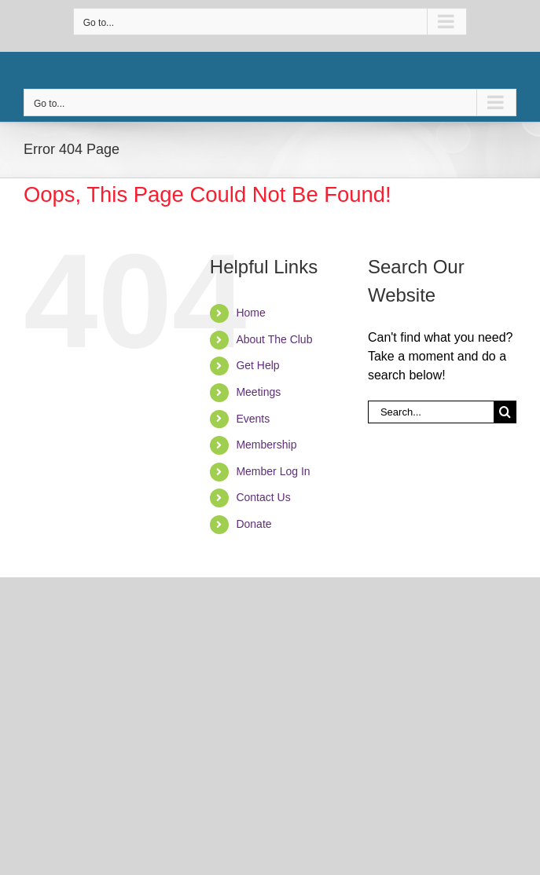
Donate (253, 524)
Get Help (257, 365)
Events (253, 418)
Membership (266, 444)
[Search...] (431, 412)
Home (250, 312)
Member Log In (273, 471)
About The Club (274, 339)
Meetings (258, 392)
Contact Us (263, 497)
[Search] (505, 412)
